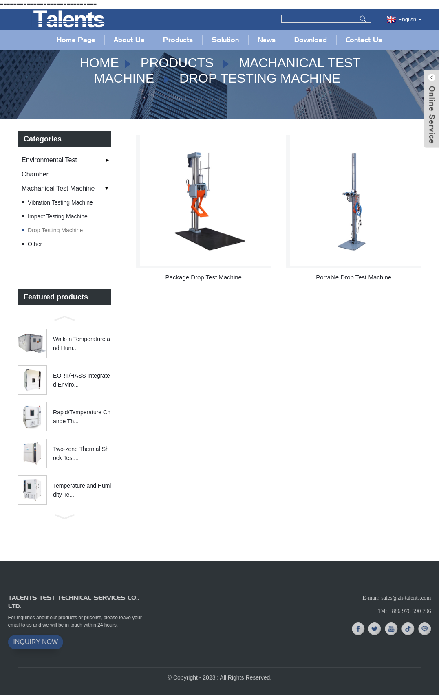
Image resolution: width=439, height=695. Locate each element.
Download (310, 40)
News (267, 40)
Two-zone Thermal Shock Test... (81, 453)
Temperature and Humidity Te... (82, 489)
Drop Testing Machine (259, 78)
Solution (225, 40)
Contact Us (364, 40)
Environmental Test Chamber (49, 167)
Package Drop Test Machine (203, 277)
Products (178, 40)
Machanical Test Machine (58, 188)
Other (35, 244)
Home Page (76, 40)
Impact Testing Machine (58, 216)
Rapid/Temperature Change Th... (81, 416)
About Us (129, 40)
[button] (64, 317)
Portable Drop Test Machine (353, 277)
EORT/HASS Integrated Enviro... (81, 379)
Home (99, 62)
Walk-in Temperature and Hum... (81, 343)
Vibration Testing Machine (60, 202)
